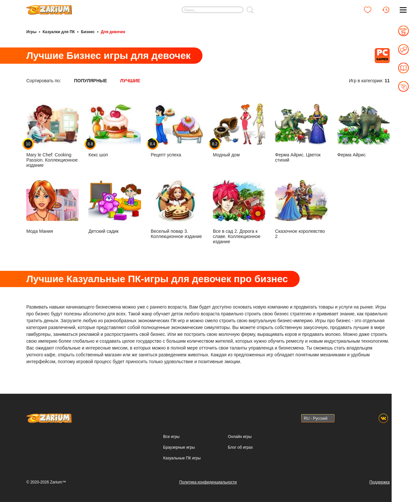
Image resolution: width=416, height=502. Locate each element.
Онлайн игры (240, 436)
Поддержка (379, 482)
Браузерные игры (179, 447)
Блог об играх (240, 447)
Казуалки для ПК (59, 32)
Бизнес (88, 32)
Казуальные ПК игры (182, 458)
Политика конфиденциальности (208, 482)
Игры (31, 32)
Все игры (171, 436)
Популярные (90, 80)
